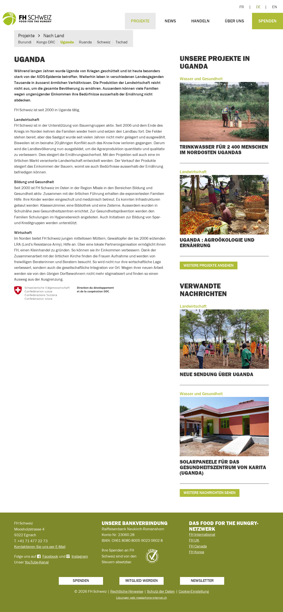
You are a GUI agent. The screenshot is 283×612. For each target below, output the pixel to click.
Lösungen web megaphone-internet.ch (141, 597)
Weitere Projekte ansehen (208, 265)
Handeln (200, 21)
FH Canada (198, 546)
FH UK (194, 540)
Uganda (67, 42)
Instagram (80, 556)
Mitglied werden (141, 580)
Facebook (50, 556)
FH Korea (196, 552)
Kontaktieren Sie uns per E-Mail (39, 546)
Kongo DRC (45, 42)
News (170, 21)
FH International (202, 534)
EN (274, 7)
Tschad (121, 42)
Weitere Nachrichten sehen (209, 492)
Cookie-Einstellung (194, 591)
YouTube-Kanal (37, 562)
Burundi (24, 42)
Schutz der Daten (161, 591)
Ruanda (85, 42)
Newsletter (202, 580)
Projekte (140, 21)
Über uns (234, 21)
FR (241, 7)
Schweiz (103, 42)
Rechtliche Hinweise (126, 591)
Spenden (267, 21)
